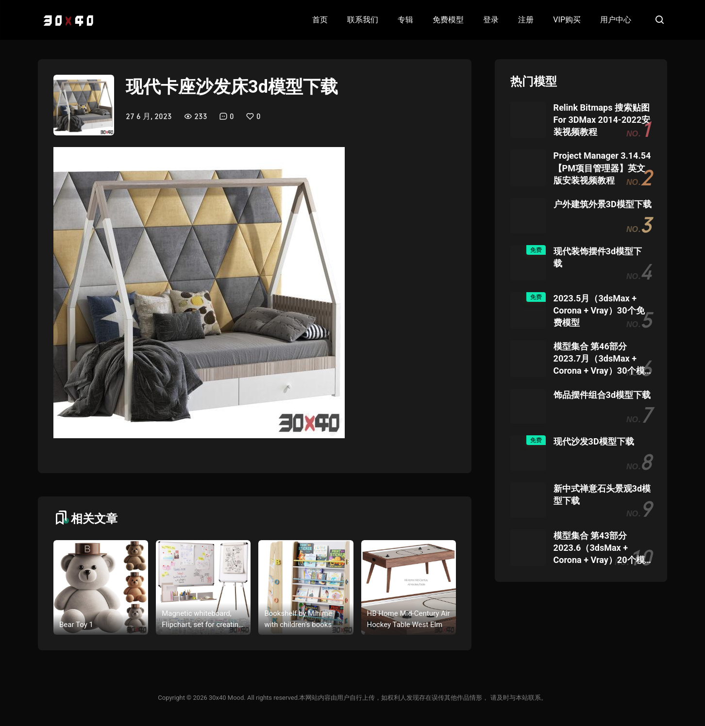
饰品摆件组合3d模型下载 (602, 395)
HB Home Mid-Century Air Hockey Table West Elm (408, 619)
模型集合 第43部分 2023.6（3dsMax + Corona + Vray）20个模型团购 (599, 548)
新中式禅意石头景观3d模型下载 (602, 494)
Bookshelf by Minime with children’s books (298, 619)
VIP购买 (567, 19)
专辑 (405, 19)
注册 (526, 19)
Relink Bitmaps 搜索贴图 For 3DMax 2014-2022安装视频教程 (602, 119)
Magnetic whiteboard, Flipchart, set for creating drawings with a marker (202, 619)
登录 (491, 19)
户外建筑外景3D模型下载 (603, 204)
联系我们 (362, 19)
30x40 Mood (226, 697)
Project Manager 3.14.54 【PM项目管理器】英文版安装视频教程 (602, 167)
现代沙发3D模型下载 (594, 441)
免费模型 (448, 19)
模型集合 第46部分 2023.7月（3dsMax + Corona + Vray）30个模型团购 (599, 359)
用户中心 (615, 19)
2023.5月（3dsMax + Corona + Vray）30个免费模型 (599, 310)
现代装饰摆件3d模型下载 (598, 257)
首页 (320, 19)
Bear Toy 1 (76, 624)
